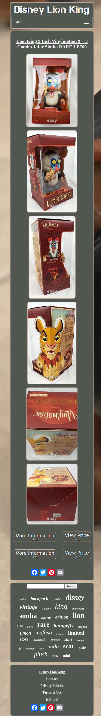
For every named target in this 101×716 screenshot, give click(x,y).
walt (23, 599)
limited (76, 633)
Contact (52, 679)
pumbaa (55, 640)
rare (43, 624)
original (82, 626)
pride (55, 656)
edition (61, 617)
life (20, 648)
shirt (68, 639)
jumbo (57, 599)
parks (30, 626)
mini (66, 656)
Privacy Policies (52, 685)
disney (75, 597)
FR (55, 699)
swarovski (39, 640)
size (20, 626)
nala (54, 646)
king (61, 606)
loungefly (63, 625)
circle (60, 634)
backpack (39, 598)
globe (82, 648)
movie (46, 617)
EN (48, 699)
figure (41, 648)
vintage (29, 607)
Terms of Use (51, 692)
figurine (46, 608)
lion (79, 615)
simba (28, 616)
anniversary (78, 608)
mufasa (43, 632)
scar (68, 646)
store (24, 639)
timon (25, 633)
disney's (80, 640)
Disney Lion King (52, 672)
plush (41, 654)
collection (30, 649)
